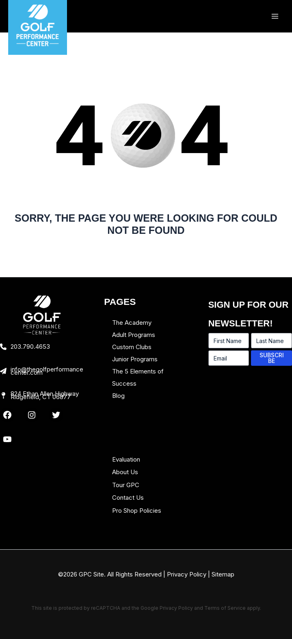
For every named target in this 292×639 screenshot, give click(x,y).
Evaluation (126, 459)
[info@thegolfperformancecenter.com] (42, 371)
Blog (118, 395)
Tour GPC (125, 485)
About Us (125, 472)
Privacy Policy (186, 574)
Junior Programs (135, 359)
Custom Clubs (131, 347)
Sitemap (223, 574)
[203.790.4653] (25, 347)
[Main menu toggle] (275, 16)
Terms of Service (225, 608)
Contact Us (128, 497)
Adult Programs (133, 335)
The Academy (131, 322)
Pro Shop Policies (136, 510)
